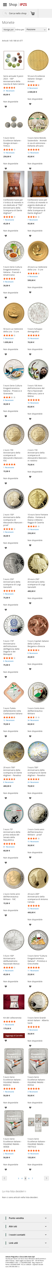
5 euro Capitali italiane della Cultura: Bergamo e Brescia (38, 644)
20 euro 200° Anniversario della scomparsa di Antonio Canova (38, 898)
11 (33, 970)
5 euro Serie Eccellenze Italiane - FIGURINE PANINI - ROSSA (37, 1081)
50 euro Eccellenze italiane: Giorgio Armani (36, 79)
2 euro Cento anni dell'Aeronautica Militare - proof (36, 832)
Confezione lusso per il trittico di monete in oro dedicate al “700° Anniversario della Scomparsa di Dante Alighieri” (13, 206)
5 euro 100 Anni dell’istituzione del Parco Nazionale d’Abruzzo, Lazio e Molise (36, 390)
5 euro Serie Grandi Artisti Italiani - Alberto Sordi (38, 1020)
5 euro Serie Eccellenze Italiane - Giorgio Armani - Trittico (12, 142)
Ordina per (19, 29)
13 (33, 529)
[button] (5, 106)
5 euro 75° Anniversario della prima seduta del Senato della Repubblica (11, 834)
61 (8, 847)
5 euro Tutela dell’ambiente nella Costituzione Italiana (12, 711)
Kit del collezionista (12, 1017)
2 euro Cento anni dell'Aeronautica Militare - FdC (11, 897)
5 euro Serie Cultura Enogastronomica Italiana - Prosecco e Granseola (12, 389)
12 (33, 153)
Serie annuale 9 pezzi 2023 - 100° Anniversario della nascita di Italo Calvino (13, 80)
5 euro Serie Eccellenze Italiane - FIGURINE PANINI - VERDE (12, 1143)
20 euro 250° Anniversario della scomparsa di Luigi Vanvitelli (36, 583)
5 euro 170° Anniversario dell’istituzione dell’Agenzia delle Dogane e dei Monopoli (11, 648)
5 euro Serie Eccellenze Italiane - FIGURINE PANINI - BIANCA (12, 1081)
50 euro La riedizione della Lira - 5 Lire (13, 330)
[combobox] (15, 13)
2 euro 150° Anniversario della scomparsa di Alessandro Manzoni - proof (13, 519)
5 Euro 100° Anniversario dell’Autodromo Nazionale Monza (11, 959)
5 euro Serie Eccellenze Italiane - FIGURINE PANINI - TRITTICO (37, 1143)
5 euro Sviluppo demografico (35, 330)
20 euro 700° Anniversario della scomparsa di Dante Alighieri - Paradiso (12, 771)
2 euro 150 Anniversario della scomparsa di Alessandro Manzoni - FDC (13, 455)
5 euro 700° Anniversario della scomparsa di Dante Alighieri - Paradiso (37, 771)
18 (33, 1154)
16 (33, 338)
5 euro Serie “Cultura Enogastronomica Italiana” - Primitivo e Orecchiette (37, 959)
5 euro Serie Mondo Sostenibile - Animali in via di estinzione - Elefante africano (37, 142)
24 (33, 782)
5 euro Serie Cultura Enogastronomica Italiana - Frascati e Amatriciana (12, 271)
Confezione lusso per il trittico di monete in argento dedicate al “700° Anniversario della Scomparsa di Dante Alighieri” (38, 206)
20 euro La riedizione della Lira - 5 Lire (37, 268)
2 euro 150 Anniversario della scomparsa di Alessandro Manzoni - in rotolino (38, 455)
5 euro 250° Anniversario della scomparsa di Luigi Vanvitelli (12, 583)
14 (8, 153)
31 (8, 91)
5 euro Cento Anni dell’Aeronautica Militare (36, 711)
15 (33, 841)
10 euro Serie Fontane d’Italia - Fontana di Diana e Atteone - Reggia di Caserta (38, 518)
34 (33, 720)
